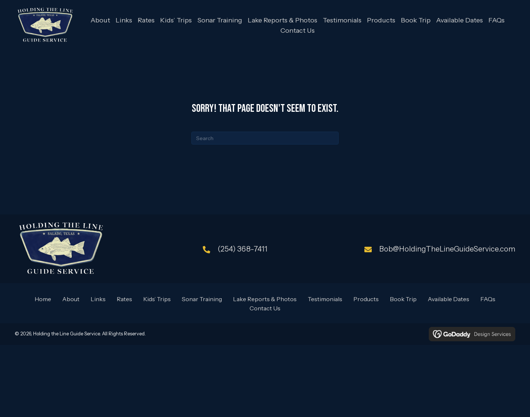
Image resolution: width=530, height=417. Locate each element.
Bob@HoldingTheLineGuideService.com (447, 249)
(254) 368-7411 (242, 249)
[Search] (265, 138)
